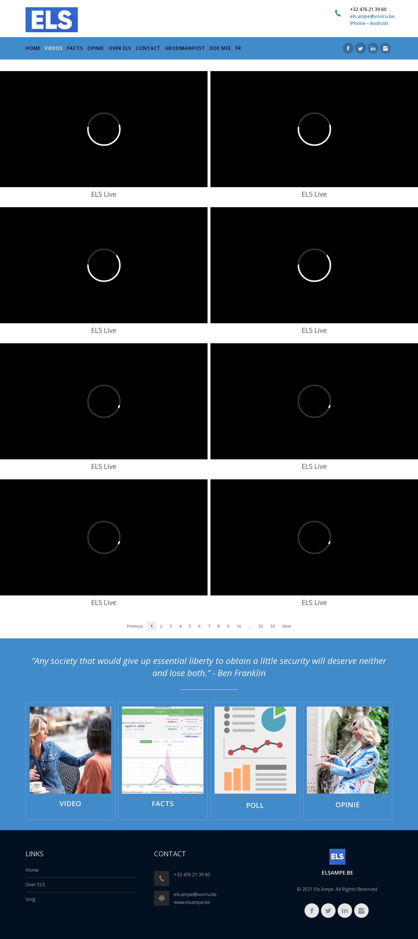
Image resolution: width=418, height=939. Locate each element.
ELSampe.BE (337, 872)
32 (260, 626)
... (249, 626)
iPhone (358, 23)
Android (379, 23)
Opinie (95, 48)
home (33, 48)
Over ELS (35, 884)
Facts (75, 48)
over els (120, 48)
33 (272, 626)
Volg (30, 899)
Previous (135, 626)
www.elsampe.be (192, 902)
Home (32, 870)
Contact (148, 48)
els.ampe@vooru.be (372, 16)
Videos (54, 48)
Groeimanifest (185, 48)
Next (286, 626)
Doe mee (220, 48)
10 (239, 626)
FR (238, 48)
